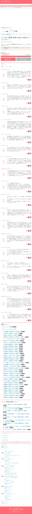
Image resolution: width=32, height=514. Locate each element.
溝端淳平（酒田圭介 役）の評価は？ (13, 391)
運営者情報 (14, 511)
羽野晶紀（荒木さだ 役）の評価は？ (13, 388)
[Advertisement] (16, 17)
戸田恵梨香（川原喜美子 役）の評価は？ (14, 331)
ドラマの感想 (5, 31)
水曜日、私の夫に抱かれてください (10, 474)
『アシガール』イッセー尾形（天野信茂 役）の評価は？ (17, 429)
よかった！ (8, 59)
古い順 (6, 66)
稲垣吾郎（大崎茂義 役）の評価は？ (13, 397)
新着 (2, 66)
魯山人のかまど (7, 464)
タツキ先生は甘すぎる (8, 499)
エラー (5, 449)
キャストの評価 (13, 31)
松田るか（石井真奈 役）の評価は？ (13, 360)
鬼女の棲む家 (6, 470)
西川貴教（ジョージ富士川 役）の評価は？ (15, 366)
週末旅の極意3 (6, 487)
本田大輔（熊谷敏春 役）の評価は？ (13, 346)
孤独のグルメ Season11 (8, 486)
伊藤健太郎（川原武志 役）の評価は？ (14, 353)
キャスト (9, 7)
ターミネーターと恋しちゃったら (10, 493)
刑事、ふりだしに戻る (8, 489)
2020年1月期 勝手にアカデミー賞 (17, 47)
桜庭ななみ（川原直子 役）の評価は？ (14, 375)
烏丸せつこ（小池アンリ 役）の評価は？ (14, 355)
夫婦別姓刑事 (6, 460)
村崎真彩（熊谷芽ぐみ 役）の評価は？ (14, 357)
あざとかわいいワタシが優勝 (9, 481)
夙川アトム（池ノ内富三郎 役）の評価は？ (14, 342)
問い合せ (18, 511)
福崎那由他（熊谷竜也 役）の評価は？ (14, 359)
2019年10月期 (9, 41)
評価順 (10, 66)
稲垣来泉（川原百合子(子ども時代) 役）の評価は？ (16, 337)
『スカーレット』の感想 (6, 326)
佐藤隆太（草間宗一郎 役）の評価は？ (14, 386)
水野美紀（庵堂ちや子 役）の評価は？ (14, 390)
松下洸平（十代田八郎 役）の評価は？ (14, 340)
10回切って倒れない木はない (9, 451)
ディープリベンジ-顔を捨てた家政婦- (10, 477)
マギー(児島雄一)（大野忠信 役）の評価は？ (15, 380)
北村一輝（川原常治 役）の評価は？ (13, 371)
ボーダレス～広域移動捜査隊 (9, 466)
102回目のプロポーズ (8, 471)
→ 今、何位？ (5, 48)
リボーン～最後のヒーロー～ (9, 458)
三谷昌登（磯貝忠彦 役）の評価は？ (13, 344)
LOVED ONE (6, 467)
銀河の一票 (6, 457)
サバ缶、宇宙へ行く (7, 452)
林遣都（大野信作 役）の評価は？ (13, 335)
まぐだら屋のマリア (7, 495)
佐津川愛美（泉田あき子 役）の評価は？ (14, 364)
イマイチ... (23, 59)
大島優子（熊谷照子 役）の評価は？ (13, 382)
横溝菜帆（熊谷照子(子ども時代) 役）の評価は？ (16, 384)
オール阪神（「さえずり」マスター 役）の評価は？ (16, 362)
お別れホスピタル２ (7, 496)
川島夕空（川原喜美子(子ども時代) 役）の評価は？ (16, 368)
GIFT (5, 448)
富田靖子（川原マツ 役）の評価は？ (13, 370)
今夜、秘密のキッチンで (8, 480)
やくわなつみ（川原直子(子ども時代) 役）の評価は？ (17, 377)
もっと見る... (16, 441)
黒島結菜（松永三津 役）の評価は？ (13, 348)
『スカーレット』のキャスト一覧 (8, 329)
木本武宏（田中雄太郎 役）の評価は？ (14, 395)
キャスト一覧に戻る (6, 34)
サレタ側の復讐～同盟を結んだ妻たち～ (11, 473)
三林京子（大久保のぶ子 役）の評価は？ (14, 393)
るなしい (5, 484)
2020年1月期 (3, 41)
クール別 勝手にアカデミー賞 (7, 433)
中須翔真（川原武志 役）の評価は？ (13, 351)
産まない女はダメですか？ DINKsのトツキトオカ (12, 455)
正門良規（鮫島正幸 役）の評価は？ (13, 349)
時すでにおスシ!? (7, 461)
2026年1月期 (5, 437)
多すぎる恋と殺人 (7, 454)
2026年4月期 (5, 435)
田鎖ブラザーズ (7, 490)
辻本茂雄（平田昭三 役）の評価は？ (13, 333)
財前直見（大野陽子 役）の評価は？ (13, 379)
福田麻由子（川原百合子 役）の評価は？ (14, 373)
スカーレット (5, 7)
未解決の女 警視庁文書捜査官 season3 (10, 476)
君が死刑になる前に (7, 483)
